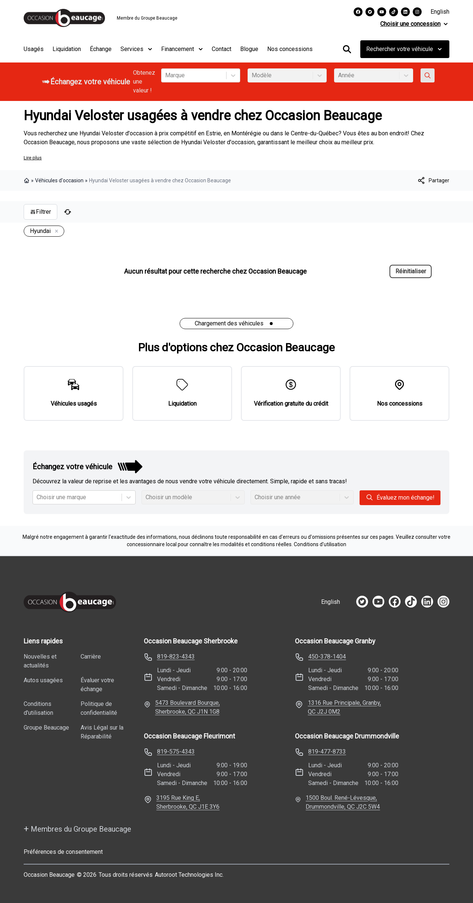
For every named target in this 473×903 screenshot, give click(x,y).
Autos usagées (43, 680)
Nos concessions (290, 49)
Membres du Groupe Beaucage (77, 828)
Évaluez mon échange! (400, 497)
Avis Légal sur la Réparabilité (102, 732)
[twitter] (362, 602)
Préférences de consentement (63, 851)
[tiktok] (411, 602)
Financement (182, 49)
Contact (221, 49)
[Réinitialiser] (67, 212)
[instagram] (443, 602)
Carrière (91, 656)
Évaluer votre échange (97, 685)
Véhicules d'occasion (59, 180)
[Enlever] (55, 231)
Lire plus (33, 157)
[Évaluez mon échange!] (428, 75)
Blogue (249, 49)
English (440, 11)
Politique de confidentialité (99, 708)
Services (136, 49)
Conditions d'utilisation (320, 544)
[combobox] (166, 75)
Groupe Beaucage (46, 727)
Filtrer (40, 211)
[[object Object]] (433, 180)
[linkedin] (427, 602)
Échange (101, 49)
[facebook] (395, 602)
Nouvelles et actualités (40, 661)
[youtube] (378, 602)
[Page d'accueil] (70, 602)
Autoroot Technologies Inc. (189, 874)
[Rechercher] (347, 49)
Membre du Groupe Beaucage (147, 18)
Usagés (34, 49)
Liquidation (66, 49)
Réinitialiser (410, 271)
